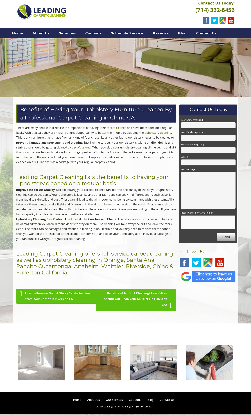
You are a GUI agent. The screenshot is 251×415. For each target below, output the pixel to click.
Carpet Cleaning (41, 386)
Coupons (98, 34)
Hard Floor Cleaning (97, 386)
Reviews (165, 34)
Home (22, 34)
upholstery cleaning (157, 134)
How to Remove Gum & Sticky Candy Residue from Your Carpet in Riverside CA (55, 297)
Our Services (114, 401)
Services (71, 34)
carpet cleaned (116, 129)
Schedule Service (131, 34)
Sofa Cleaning (153, 386)
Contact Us (210, 34)
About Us (45, 34)
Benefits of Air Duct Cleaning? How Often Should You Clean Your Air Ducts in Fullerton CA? (138, 301)
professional (82, 149)
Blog (186, 34)
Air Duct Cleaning (209, 386)
